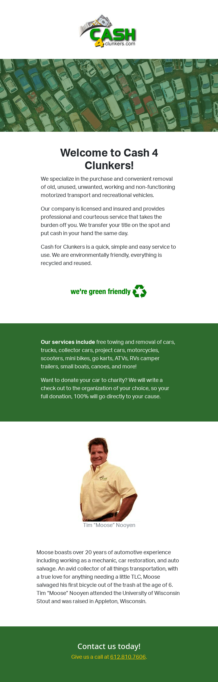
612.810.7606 (128, 657)
